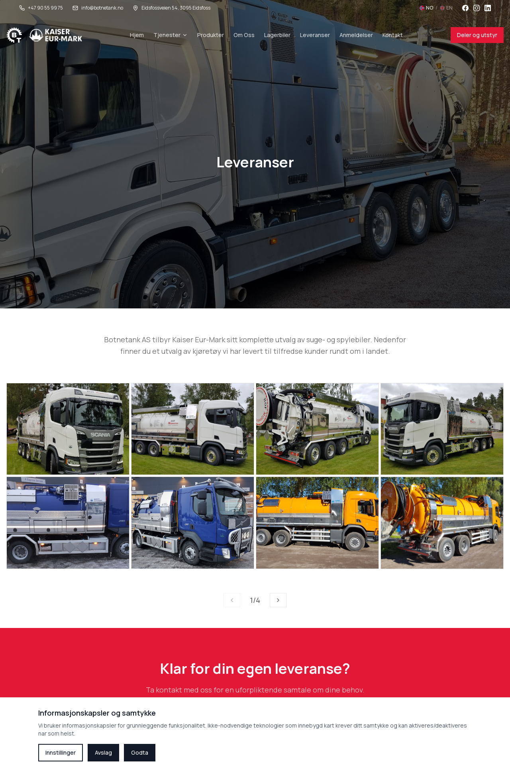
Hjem (137, 35)
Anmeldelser (356, 35)
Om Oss (244, 35)
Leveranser (315, 35)
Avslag (103, 752)
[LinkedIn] (487, 8)
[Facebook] (465, 8)
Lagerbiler (277, 35)
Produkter (210, 35)
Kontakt (392, 35)
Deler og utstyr (477, 35)
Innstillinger (60, 752)
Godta (139, 752)
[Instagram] (476, 8)
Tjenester (170, 35)
